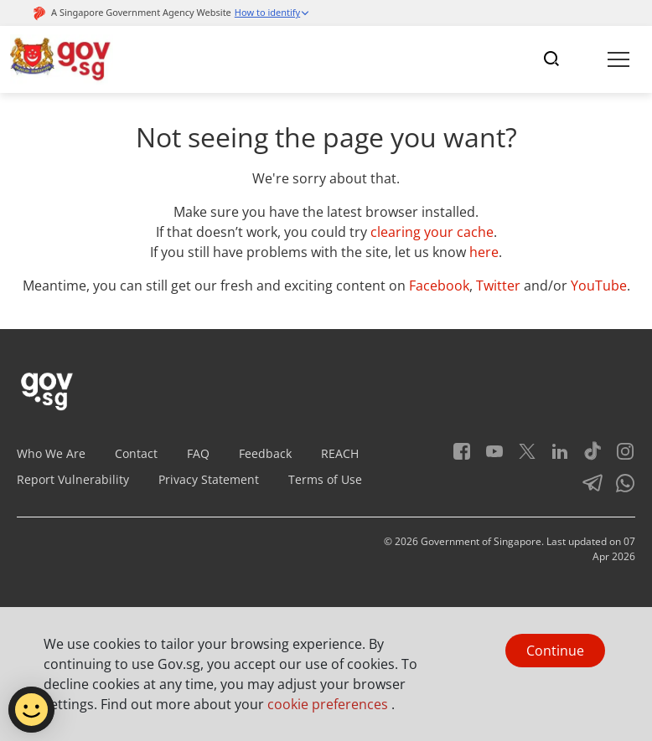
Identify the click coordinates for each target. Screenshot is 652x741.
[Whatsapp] (619, 488)
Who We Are (51, 453)
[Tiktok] (586, 456)
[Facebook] (462, 456)
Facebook (439, 285)
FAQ (198, 453)
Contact (136, 453)
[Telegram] (586, 488)
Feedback (265, 453)
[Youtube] (488, 456)
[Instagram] (619, 456)
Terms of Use (325, 479)
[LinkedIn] (553, 456)
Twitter (498, 285)
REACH (340, 453)
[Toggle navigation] (551, 59)
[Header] (61, 59)
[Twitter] (521, 456)
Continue (555, 650)
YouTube (599, 285)
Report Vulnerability (73, 479)
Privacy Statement (208, 479)
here (484, 252)
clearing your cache (432, 232)
